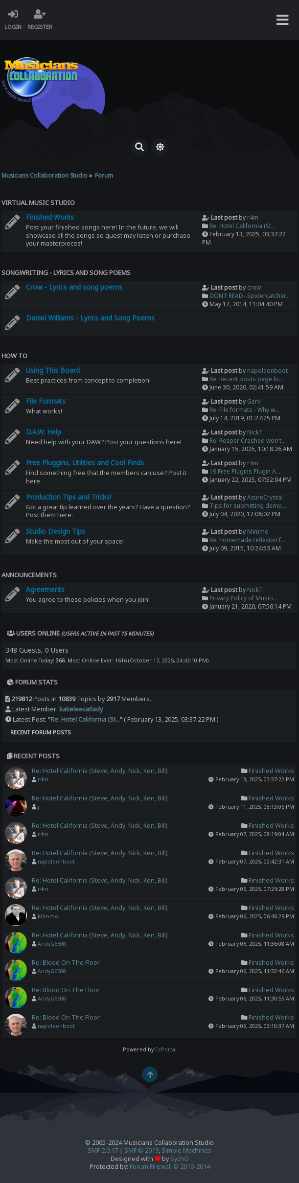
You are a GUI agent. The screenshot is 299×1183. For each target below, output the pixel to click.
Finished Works (50, 217)
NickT (255, 432)
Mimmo (258, 531)
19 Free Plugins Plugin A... (244, 471)
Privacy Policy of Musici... (243, 598)
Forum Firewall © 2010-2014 (170, 1166)
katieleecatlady (81, 709)
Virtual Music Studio (38, 202)
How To (14, 355)
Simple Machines (186, 1150)
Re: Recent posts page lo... (246, 379)
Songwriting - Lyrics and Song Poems (66, 272)
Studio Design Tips (55, 531)
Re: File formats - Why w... (244, 410)
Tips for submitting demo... (247, 505)
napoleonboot (267, 370)
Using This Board (53, 370)
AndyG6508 (52, 943)
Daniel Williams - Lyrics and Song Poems (90, 317)
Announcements (29, 574)
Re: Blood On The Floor (66, 962)
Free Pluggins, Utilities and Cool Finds (85, 462)
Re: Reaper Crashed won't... (247, 440)
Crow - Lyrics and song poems (74, 287)
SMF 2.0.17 (103, 1150)
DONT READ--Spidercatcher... (249, 296)
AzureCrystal (265, 497)
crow (254, 287)
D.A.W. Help (43, 431)
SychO (179, 1159)
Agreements (45, 589)
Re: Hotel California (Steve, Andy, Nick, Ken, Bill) (99, 771)
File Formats (46, 401)
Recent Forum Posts (40, 732)
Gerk (253, 401)
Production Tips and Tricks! (68, 496)
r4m (252, 217)
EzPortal (166, 1049)
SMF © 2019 (141, 1150)
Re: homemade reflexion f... (247, 540)
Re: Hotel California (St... (242, 226)
